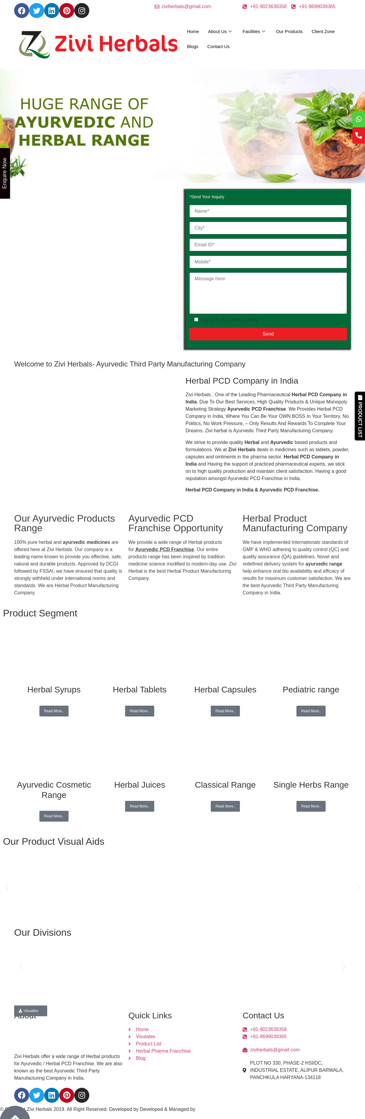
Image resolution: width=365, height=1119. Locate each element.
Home (193, 31)
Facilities (254, 31)
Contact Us (218, 46)
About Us (220, 31)
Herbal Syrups (54, 689)
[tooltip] (358, 119)
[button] (9, 126)
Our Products (289, 31)
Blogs (192, 46)
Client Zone (323, 31)
